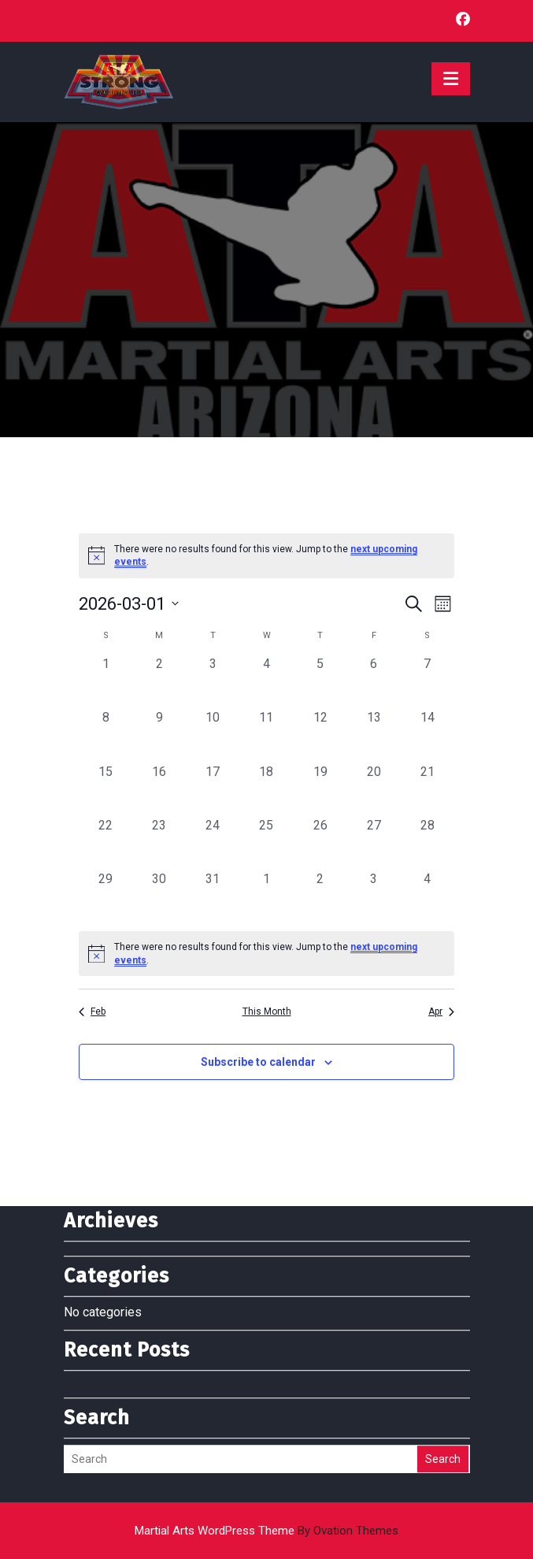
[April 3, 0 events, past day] (374, 896)
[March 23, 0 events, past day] (159, 843)
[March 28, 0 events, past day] (427, 843)
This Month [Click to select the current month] (266, 1011)
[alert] (266, 953)
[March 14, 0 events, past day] (427, 735)
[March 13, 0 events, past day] (374, 735)
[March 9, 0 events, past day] (159, 735)
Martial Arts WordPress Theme (266, 1531)
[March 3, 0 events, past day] (212, 681)
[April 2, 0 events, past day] (320, 896)
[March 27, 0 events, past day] (374, 843)
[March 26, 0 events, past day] (320, 843)
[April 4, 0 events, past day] (427, 896)
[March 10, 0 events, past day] (212, 735)
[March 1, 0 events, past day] (105, 681)
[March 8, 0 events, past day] (105, 735)
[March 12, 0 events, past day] (320, 735)
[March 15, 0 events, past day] (105, 789)
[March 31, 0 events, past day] (212, 896)
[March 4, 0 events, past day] (266, 681)
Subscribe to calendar (258, 1062)
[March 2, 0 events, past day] (159, 681)
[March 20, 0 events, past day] (374, 789)
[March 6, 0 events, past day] (374, 681)
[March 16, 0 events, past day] (159, 789)
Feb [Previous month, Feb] (92, 1011)
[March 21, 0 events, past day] (427, 789)
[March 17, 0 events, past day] (212, 789)
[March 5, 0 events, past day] (320, 681)
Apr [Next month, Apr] (441, 1011)
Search (443, 1344)
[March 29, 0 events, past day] (105, 896)
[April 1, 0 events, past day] (266, 896)
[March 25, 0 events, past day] (266, 843)
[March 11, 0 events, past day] (266, 735)
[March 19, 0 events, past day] (320, 789)
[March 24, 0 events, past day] (212, 843)
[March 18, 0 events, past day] (266, 789)
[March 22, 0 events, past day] (105, 843)
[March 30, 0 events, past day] (159, 896)
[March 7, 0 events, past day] (427, 681)
